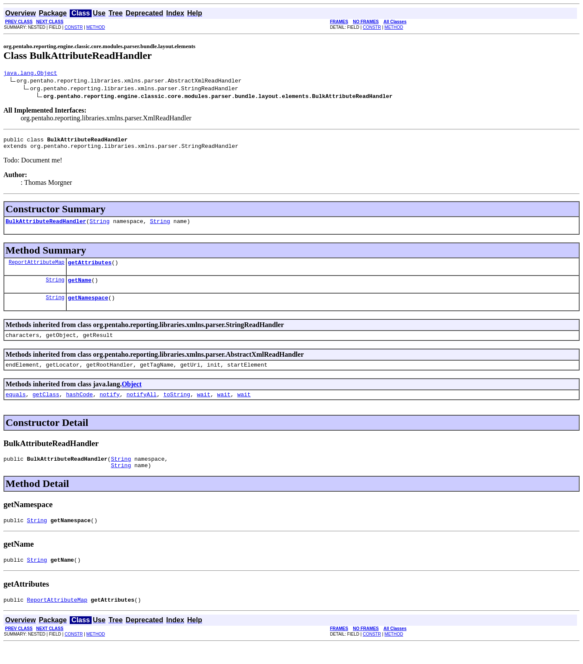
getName (80, 287)
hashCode (79, 407)
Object (132, 395)
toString (176, 407)
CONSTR (74, 27)
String (99, 226)
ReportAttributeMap (37, 268)
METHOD (95, 27)
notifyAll (141, 407)
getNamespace (88, 306)
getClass (45, 407)
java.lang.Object (30, 74)
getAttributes (89, 268)
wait (203, 407)
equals (16, 407)
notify (109, 407)
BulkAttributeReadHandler (46, 226)
